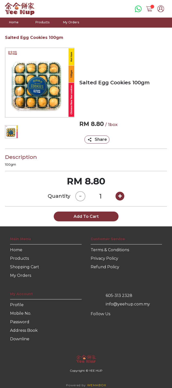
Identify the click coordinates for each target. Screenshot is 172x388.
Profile (17, 304)
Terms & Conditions (110, 249)
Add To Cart (86, 216)
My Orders (71, 22)
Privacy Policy (104, 258)
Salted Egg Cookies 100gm (34, 37)
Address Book (24, 330)
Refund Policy (105, 267)
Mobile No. (20, 313)
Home (14, 22)
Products (42, 22)
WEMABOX (96, 385)
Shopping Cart (24, 267)
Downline (19, 339)
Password (19, 321)
